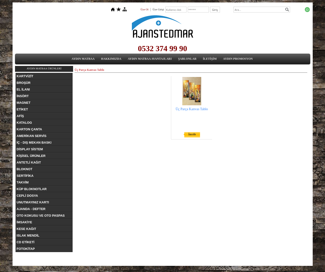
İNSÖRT (23, 96)
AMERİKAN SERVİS (31, 136)
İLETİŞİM (210, 58)
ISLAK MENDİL (28, 235)
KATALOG (24, 122)
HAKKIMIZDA (111, 58)
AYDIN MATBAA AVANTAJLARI (150, 58)
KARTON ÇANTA (29, 129)
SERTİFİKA (25, 176)
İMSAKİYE (24, 222)
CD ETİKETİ (25, 242)
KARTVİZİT (25, 76)
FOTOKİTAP (26, 249)
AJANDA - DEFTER (31, 209)
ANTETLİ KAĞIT (29, 162)
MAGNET (24, 103)
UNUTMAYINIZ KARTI (33, 202)
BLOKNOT (24, 169)
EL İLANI (23, 89)
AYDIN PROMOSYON (238, 58)
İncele (192, 134)
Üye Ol (144, 9)
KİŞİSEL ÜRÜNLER (31, 156)
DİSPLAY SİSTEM (30, 149)
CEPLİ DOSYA (27, 195)
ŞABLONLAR (187, 58)
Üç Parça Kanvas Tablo (192, 109)
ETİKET (22, 109)
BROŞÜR (24, 83)
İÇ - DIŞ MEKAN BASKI (34, 142)
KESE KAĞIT (26, 229)
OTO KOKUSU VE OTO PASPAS (41, 215)
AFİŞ (20, 116)
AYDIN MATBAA (83, 58)
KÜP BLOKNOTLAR (32, 189)
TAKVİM (23, 182)
